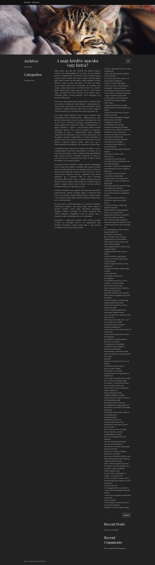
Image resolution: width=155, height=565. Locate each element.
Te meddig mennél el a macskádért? (116, 488)
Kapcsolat (36, 2)
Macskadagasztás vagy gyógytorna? (116, 405)
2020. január (28, 67)
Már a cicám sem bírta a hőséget (115, 429)
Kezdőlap (27, 2)
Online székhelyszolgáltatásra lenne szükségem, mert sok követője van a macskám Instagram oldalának (116, 466)
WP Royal (43, 561)
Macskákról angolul (110, 417)
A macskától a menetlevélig (113, 176)
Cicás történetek (109, 261)
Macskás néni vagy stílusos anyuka (116, 424)
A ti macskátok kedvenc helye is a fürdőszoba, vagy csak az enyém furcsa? (115, 200)
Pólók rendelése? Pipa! (112, 471)
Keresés (126, 515)
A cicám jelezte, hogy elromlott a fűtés (117, 91)
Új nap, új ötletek (110, 500)
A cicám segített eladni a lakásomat (116, 98)
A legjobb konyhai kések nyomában (116, 127)
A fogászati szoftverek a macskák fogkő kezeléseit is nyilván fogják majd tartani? (117, 107)
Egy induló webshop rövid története (116, 293)
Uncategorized (29, 80)
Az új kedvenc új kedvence (113, 234)
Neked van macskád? (111, 530)
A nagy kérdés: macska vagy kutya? (116, 178)
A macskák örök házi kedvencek (114, 159)
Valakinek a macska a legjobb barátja (116, 507)
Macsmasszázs (109, 427)
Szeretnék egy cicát (111, 485)
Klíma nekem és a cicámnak (113, 371)
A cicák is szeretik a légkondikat (114, 83)
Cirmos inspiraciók (110, 273)
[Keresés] (128, 61)
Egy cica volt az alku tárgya (113, 286)
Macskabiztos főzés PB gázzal (114, 403)
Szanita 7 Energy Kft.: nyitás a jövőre (116, 478)
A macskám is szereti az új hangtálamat (117, 166)
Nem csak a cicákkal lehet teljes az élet (117, 456)
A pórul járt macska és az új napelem (116, 190)
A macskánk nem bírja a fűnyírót (115, 173)
